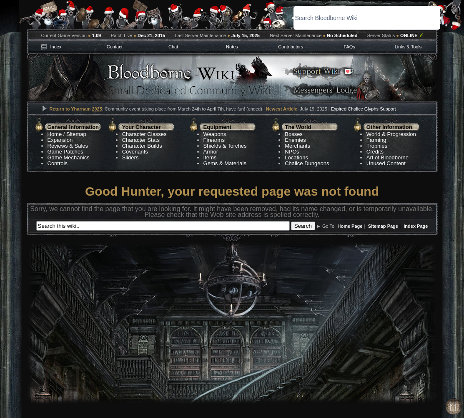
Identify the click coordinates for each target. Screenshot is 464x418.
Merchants (297, 146)
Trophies (376, 146)
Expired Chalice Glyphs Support (363, 108)
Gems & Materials (224, 163)
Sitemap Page (383, 226)
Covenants (135, 152)
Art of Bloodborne (387, 157)
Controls (58, 163)
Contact (115, 46)
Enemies (295, 140)
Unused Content (386, 163)
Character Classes (144, 134)
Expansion (60, 140)
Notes (232, 46)
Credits (375, 152)
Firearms (214, 140)
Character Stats (141, 140)
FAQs (349, 46)
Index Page (416, 226)
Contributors (290, 46)
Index (55, 46)
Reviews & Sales (68, 146)
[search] (352, 18)
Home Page (350, 226)
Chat (173, 46)
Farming (376, 140)
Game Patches (65, 152)
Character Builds (142, 146)
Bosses (294, 134)
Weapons (214, 134)
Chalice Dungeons (307, 163)
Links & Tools (408, 46)
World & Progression (391, 134)
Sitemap (76, 134)
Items (210, 157)
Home (55, 134)
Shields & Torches (225, 146)
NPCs (292, 152)
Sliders (130, 157)
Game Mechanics (69, 157)
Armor (210, 152)
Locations (296, 157)
